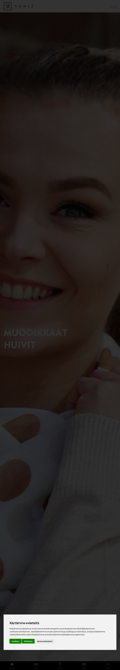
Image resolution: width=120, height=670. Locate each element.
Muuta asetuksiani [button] (45, 641)
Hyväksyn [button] (15, 641)
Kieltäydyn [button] (28, 641)
